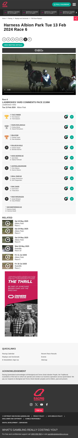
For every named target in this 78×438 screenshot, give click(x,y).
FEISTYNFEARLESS (17, 197)
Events (43, 357)
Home (5, 4)
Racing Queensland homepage (39, 395)
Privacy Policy (38, 416)
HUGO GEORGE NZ (17, 156)
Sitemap (44, 360)
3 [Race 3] (12, 39)
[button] (12, 12)
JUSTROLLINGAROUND (18, 166)
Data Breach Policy (55, 416)
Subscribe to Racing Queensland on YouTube (41, 404)
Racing (10, 18)
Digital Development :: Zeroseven (14, 422)
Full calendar (61, 4)
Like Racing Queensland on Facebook (47, 404)
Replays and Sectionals (21, 18)
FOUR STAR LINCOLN (18, 125)
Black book (66, 117)
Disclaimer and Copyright (12, 419)
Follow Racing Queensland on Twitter (36, 404)
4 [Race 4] (16, 39)
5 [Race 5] (21, 39)
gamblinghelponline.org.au (58, 434)
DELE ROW (14, 135)
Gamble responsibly (33, 419)
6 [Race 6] (25, 39)
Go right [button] (76, 12)
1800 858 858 (36, 434)
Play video (6, 223)
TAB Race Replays (36, 18)
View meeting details (13, 45)
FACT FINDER (16, 115)
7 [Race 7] (29, 39)
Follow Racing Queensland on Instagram (31, 404)
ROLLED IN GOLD (17, 145)
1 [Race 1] (4, 39)
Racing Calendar (8, 354)
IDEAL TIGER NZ (16, 176)
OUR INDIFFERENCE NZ (14, 207)
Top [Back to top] (39, 410)
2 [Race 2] (8, 39)
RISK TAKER (15, 186)
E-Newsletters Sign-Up (10, 360)
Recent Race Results (49, 354)
